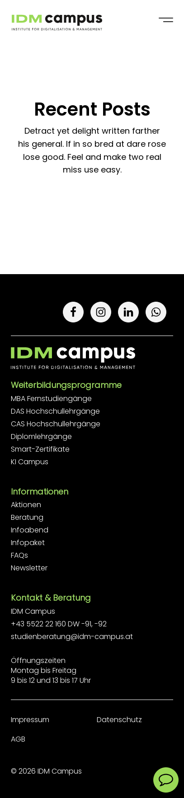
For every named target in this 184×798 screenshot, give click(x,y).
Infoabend (29, 530)
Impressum (30, 719)
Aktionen (26, 504)
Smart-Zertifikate (40, 449)
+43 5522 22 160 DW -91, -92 (59, 624)
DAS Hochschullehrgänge (55, 411)
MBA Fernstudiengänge (51, 398)
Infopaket (28, 542)
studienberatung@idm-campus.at (72, 636)
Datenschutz (119, 719)
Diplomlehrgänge (41, 436)
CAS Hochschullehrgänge (55, 424)
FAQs (19, 555)
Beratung (27, 517)
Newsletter (29, 568)
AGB (18, 739)
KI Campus (29, 462)
